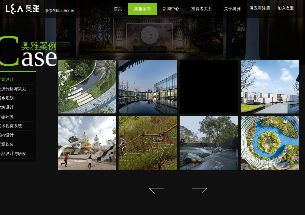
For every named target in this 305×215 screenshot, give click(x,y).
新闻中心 (171, 9)
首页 (118, 9)
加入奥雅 (286, 8)
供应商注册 (259, 8)
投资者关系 (201, 9)
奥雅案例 (142, 9)
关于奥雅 (232, 9)
